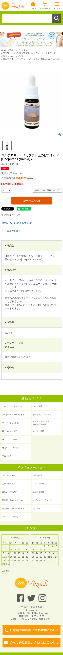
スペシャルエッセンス (13, 56)
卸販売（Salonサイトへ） (13, 500)
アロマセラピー (8, 456)
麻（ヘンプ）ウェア (10, 448)
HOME (4, 50)
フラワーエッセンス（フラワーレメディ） (22, 53)
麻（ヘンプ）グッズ (10, 439)
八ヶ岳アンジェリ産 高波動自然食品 (41, 422)
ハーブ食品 (37, 406)
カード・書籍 (38, 431)
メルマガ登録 (38, 484)
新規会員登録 (38, 492)
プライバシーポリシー (11, 517)
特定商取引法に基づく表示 (13, 509)
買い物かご (37, 509)
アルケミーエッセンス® (12, 406)
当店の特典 (37, 475)
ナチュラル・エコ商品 (42, 415)
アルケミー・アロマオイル (13, 415)
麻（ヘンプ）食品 (9, 431)
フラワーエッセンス (10, 423)
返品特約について (10, 215)
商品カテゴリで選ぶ (18, 50)
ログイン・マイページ (42, 500)
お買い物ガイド (8, 484)
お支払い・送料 (8, 475)
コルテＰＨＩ (50, 53)
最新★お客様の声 (9, 492)
